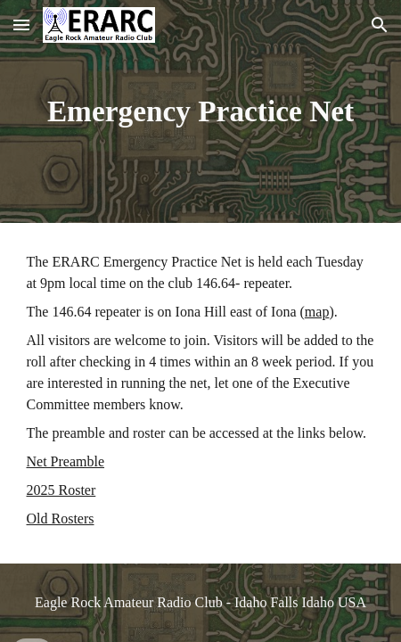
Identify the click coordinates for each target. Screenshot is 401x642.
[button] (21, 24)
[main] (201, 111)
